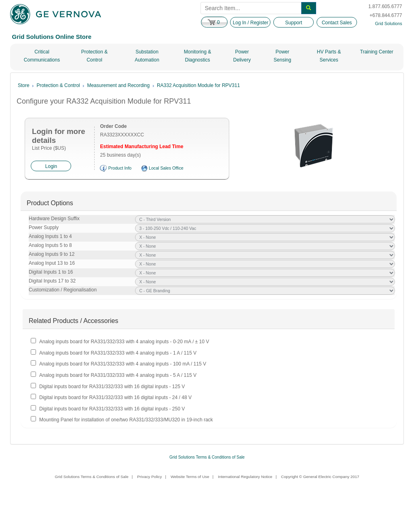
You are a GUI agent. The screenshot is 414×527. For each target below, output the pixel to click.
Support (293, 23)
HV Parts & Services (329, 56)
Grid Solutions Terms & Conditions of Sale (207, 457)
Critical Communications (42, 56)
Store (24, 85)
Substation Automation (147, 56)
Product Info (119, 168)
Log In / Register (250, 23)
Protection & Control (94, 56)
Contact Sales (337, 23)
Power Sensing (282, 56)
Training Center (376, 52)
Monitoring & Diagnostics (197, 56)
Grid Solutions (388, 23)
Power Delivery (242, 56)
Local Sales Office (166, 168)
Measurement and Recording (118, 85)
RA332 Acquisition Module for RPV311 (198, 85)
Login (51, 166)
